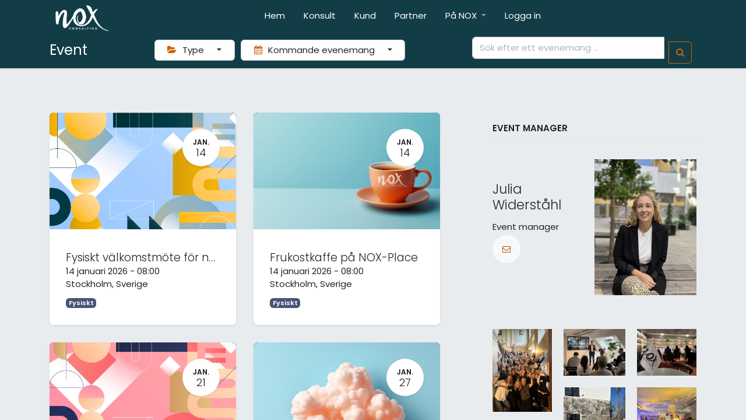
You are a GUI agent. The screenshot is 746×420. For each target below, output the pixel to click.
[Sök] (680, 52)
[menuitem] (275, 18)
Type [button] (186, 50)
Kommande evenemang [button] (315, 50)
